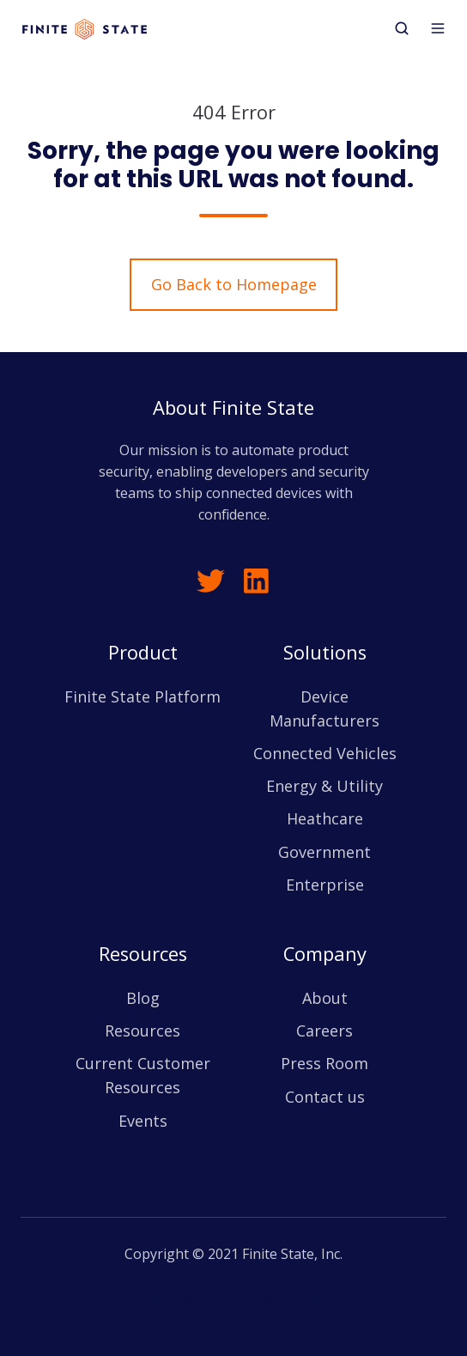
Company (325, 953)
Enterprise (325, 884)
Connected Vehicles (325, 753)
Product (143, 652)
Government (324, 852)
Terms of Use (176, 1300)
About (325, 998)
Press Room (324, 1063)
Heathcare (325, 818)
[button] (401, 28)
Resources (143, 953)
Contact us (325, 1096)
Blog (143, 998)
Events (142, 1120)
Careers (324, 1030)
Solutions (325, 652)
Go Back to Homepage (234, 284)
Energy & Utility (324, 785)
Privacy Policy (292, 1300)
